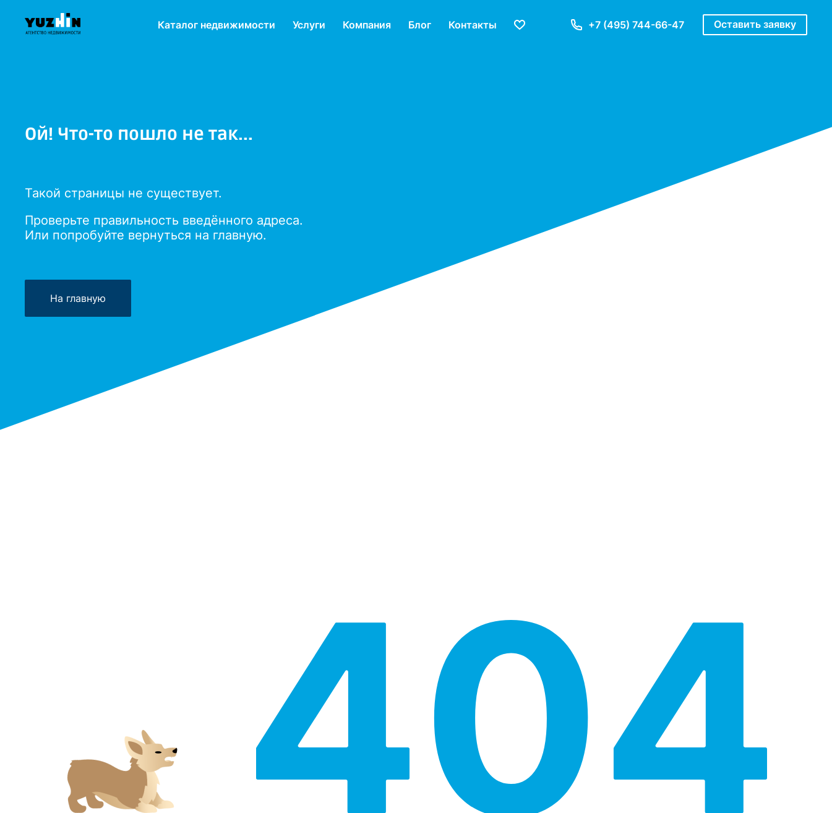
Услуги (309, 25)
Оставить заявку (755, 24)
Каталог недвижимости (216, 25)
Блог (419, 25)
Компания (367, 25)
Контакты (472, 25)
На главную (78, 298)
